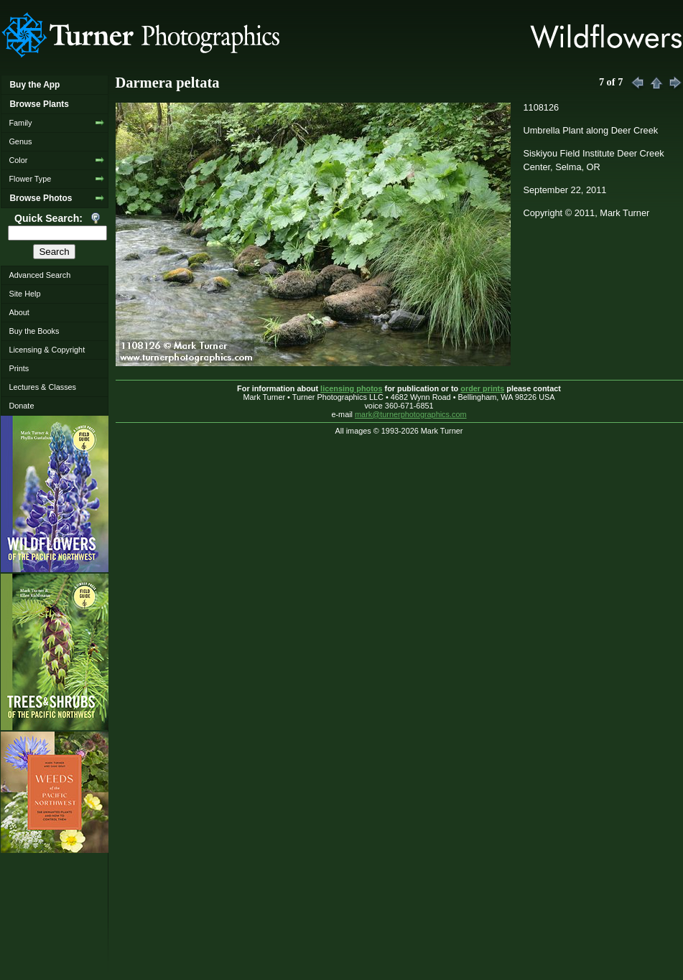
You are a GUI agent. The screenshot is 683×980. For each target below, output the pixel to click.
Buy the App (34, 85)
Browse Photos (40, 198)
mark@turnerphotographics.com (411, 414)
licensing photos (351, 388)
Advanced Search (39, 275)
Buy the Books (34, 331)
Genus (20, 141)
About (19, 312)
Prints (19, 368)
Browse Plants (38, 104)
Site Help (24, 293)
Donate (21, 405)
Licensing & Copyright (47, 349)
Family (20, 122)
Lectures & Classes (42, 387)
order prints (482, 388)
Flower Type (30, 178)
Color (18, 160)
